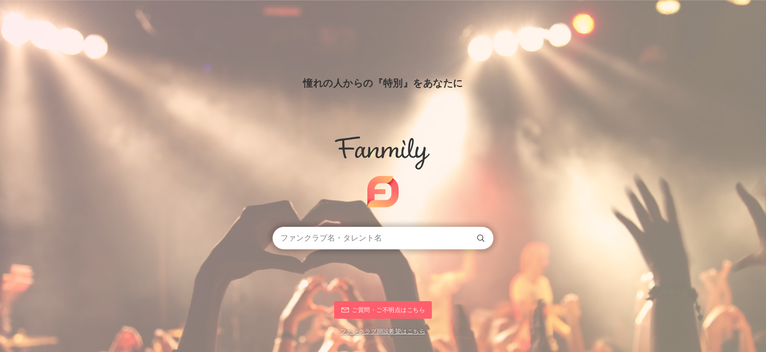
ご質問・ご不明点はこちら (388, 310)
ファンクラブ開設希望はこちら (383, 331)
